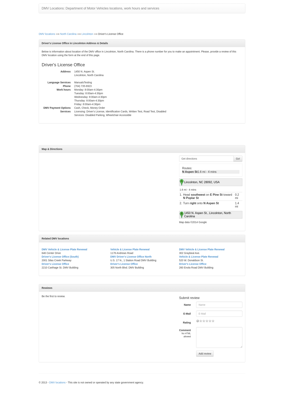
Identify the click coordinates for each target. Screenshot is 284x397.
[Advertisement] (142, 22)
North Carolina (68, 33)
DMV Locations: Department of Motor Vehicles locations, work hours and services (100, 8)
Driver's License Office (55, 263)
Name (187, 304)
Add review (205, 353)
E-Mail (187, 313)
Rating (187, 322)
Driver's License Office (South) (60, 256)
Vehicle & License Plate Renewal (129, 249)
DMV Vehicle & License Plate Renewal (64, 249)
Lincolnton (87, 33)
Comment (185, 333)
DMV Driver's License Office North (130, 256)
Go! (238, 158)
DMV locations (47, 33)
